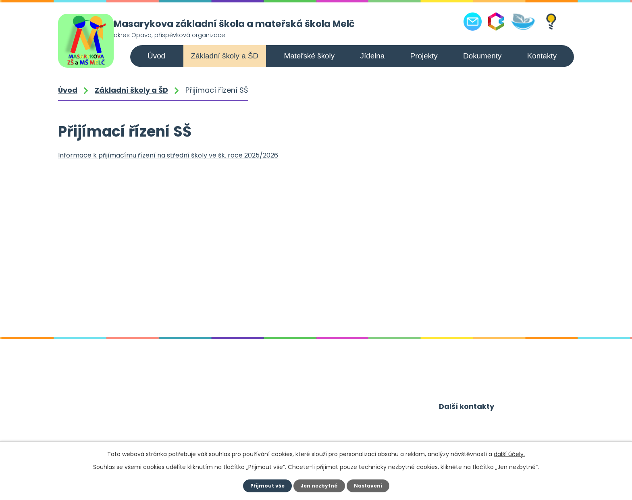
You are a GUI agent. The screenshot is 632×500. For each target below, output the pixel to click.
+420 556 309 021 (114, 433)
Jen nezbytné (319, 486)
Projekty (424, 56)
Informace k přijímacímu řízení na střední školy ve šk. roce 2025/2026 (168, 155)
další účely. (509, 454)
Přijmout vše (264, 486)
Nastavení (371, 486)
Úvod (156, 56)
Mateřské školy (309, 56)
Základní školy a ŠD (224, 56)
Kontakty (542, 56)
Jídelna (372, 56)
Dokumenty (482, 56)
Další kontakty (467, 407)
